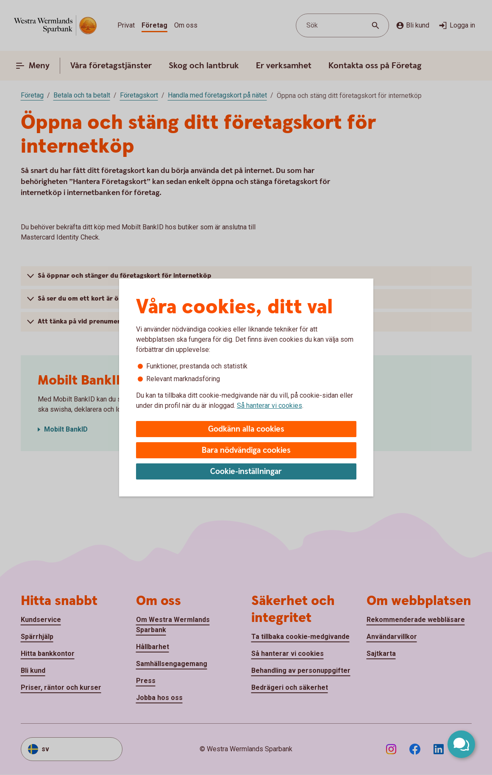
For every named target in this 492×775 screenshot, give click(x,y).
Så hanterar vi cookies (269, 405)
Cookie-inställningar (246, 471)
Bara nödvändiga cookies (246, 450)
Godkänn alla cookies (246, 429)
